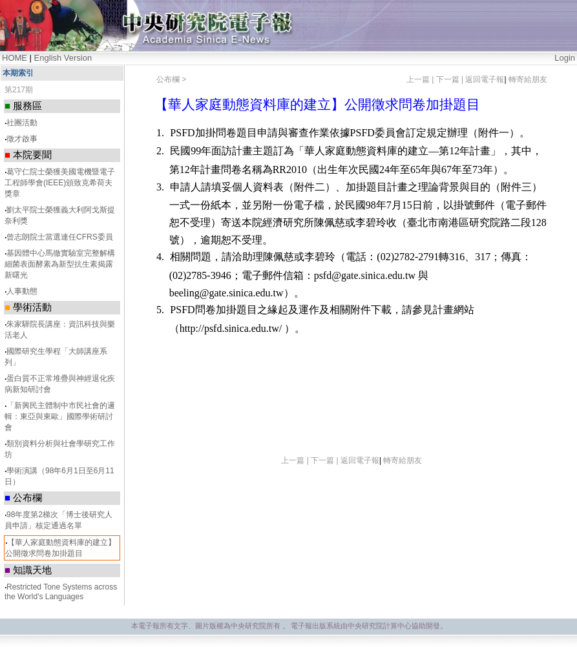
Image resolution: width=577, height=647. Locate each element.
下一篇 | (451, 79)
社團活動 (21, 122)
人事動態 (21, 291)
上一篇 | (421, 79)
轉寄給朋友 (528, 79)
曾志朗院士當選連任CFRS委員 (59, 236)
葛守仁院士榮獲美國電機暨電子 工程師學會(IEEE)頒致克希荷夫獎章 (60, 182)
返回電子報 (484, 79)
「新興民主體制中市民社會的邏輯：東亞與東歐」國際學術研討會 (60, 416)
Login (564, 58)
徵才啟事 (21, 138)
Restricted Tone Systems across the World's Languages (61, 591)
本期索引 (18, 72)
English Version (63, 58)
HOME (14, 58)
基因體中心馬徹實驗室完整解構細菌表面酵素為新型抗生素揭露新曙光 (60, 264)
